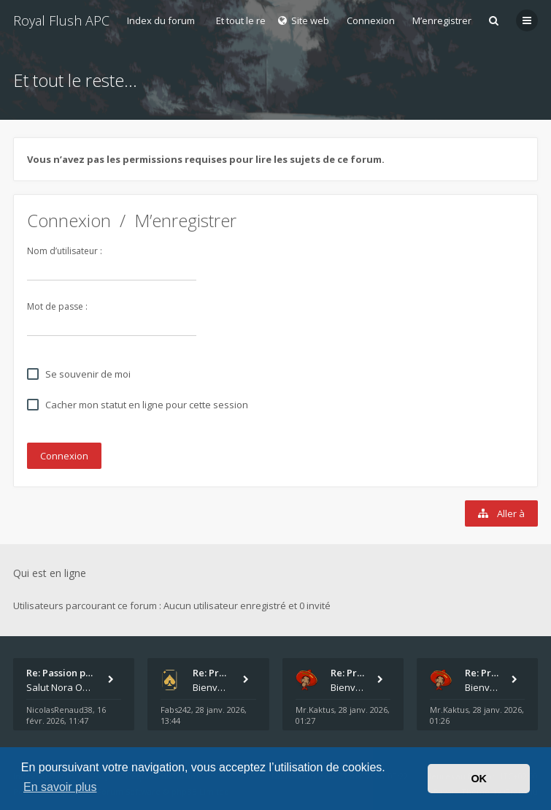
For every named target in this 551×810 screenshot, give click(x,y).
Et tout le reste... (251, 20)
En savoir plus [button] (60, 787)
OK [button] (479, 778)
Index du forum (161, 20)
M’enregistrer (441, 20)
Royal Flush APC (61, 20)
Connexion (69, 220)
